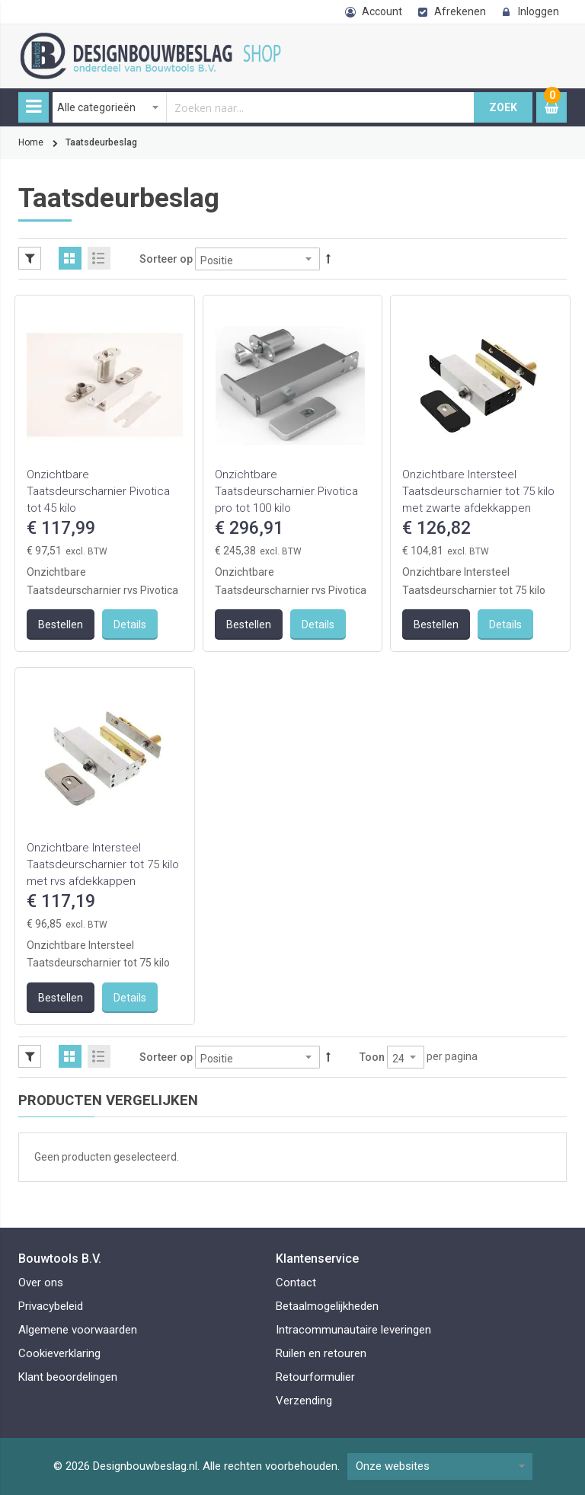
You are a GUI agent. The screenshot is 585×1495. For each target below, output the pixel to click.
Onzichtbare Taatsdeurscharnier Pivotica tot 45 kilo (98, 491)
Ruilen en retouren (321, 1353)
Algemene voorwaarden (77, 1330)
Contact (296, 1282)
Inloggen (538, 11)
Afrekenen (460, 11)
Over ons (40, 1282)
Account (382, 11)
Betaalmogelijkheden (327, 1306)
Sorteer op (166, 259)
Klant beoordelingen (67, 1377)
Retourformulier (315, 1377)
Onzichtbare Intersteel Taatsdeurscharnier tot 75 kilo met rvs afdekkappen (103, 864)
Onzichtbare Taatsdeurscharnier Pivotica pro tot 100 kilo (286, 491)
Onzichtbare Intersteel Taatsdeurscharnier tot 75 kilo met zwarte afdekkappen (478, 491)
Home (30, 142)
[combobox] (264, 107)
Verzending (304, 1400)
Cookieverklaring (59, 1353)
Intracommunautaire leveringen (353, 1330)
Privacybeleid (50, 1306)
